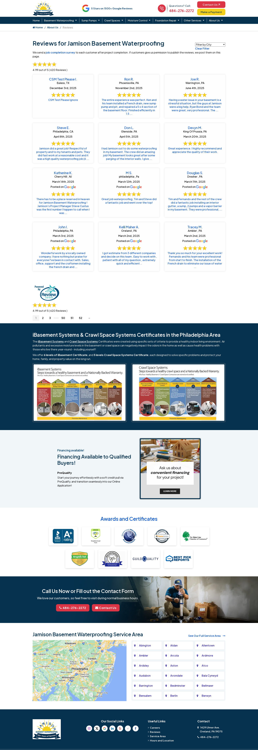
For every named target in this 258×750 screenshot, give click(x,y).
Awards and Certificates (129, 519)
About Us (214, 20)
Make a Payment (211, 11)
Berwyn (206, 695)
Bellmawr (207, 685)
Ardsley (144, 665)
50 (63, 318)
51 (72, 318)
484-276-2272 (181, 10)
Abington (145, 645)
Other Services (192, 20)
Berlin (174, 695)
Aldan (174, 645)
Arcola (174, 655)
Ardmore (207, 655)
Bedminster (177, 685)
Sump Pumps (89, 20)
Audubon (145, 675)
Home (36, 20)
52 (80, 318)
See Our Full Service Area (206, 635)
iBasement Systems (51, 341)
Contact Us (211, 4)
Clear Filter (202, 48)
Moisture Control (137, 20)
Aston (174, 665)
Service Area (158, 736)
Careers (155, 727)
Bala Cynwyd (210, 675)
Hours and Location (162, 740)
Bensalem (145, 695)
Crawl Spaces (112, 20)
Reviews (155, 731)
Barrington (146, 685)
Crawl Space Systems (83, 341)
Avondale (176, 675)
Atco (205, 665)
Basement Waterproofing (59, 20)
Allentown (208, 645)
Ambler (143, 655)
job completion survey (60, 52)
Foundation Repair (165, 20)
